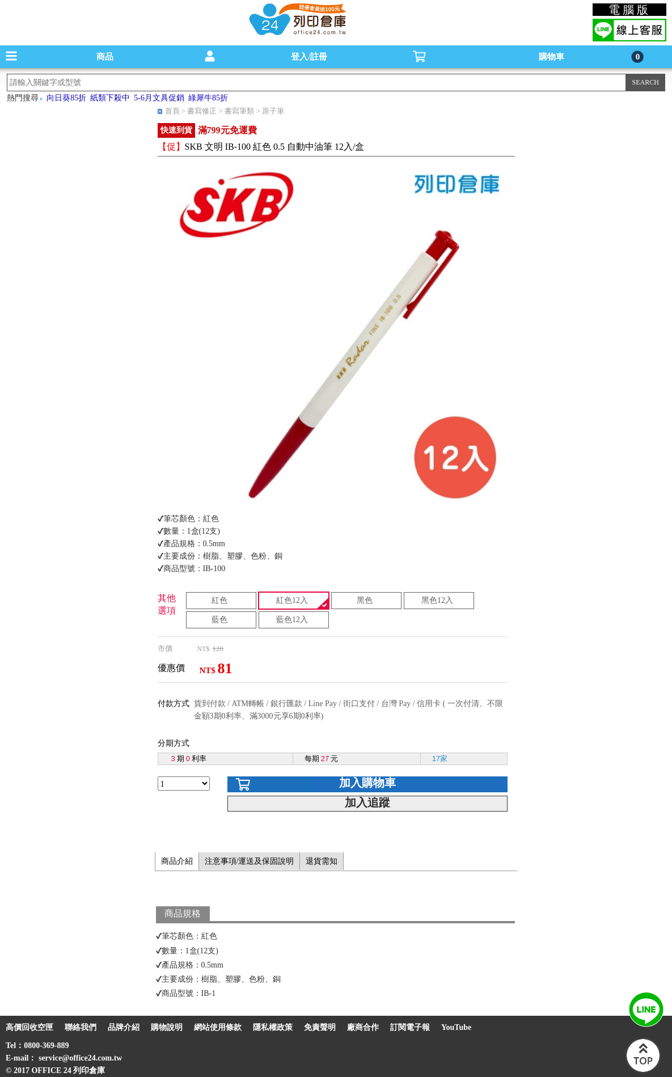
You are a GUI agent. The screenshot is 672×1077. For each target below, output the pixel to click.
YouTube (456, 1027)
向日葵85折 (66, 98)
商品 (104, 56)
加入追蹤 (367, 802)
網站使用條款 (218, 1027)
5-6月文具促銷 (159, 98)
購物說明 (167, 1027)
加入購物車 (367, 782)
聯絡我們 (80, 1027)
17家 (439, 758)
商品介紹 (177, 861)
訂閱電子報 (410, 1027)
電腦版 (629, 9)
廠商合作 (363, 1027)
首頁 (172, 111)
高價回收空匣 (29, 1027)
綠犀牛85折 (208, 98)
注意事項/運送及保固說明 (249, 861)
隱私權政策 (273, 1027)
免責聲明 (320, 1027)
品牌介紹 (124, 1027)
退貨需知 (321, 861)
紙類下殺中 (110, 98)
